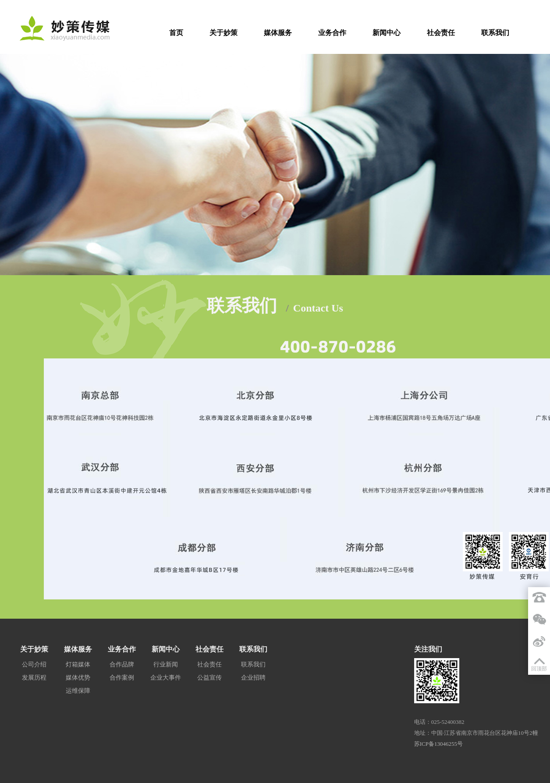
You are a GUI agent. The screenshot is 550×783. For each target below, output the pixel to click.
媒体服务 (278, 32)
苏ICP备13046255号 (438, 743)
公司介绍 (34, 664)
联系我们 (495, 32)
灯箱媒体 (78, 664)
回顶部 (539, 669)
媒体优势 (78, 677)
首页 (176, 32)
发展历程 (34, 677)
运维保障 (78, 690)
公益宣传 (209, 677)
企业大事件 (165, 677)
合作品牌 (122, 664)
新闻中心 (387, 32)
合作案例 (122, 677)
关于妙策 (223, 32)
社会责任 (441, 32)
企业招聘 (253, 677)
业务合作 (332, 32)
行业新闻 (165, 664)
